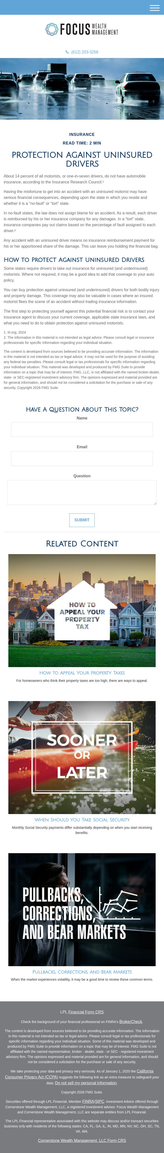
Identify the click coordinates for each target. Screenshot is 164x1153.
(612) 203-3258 (82, 52)
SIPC (99, 1101)
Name (82, 418)
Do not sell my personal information (86, 1083)
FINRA (88, 1101)
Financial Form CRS (86, 1012)
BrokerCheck (130, 1022)
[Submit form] (82, 520)
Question (82, 476)
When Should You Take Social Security (82, 819)
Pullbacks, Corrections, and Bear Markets (82, 972)
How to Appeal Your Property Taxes (82, 673)
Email (82, 447)
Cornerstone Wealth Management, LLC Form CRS (82, 1140)
